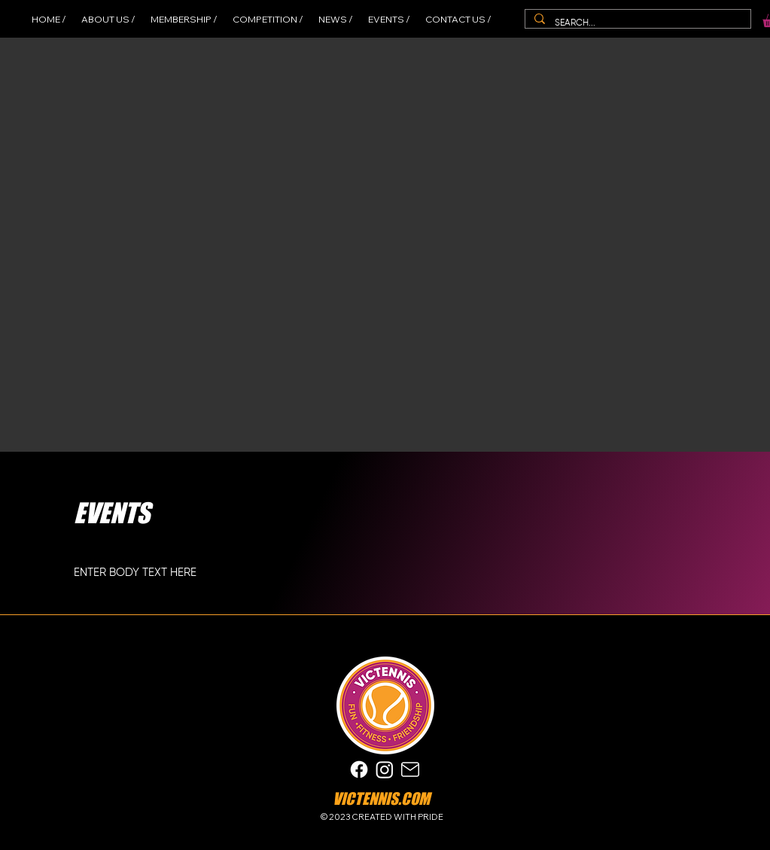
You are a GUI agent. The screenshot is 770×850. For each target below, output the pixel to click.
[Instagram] (384, 769)
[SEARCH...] (637, 23)
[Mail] (410, 769)
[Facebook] (359, 769)
